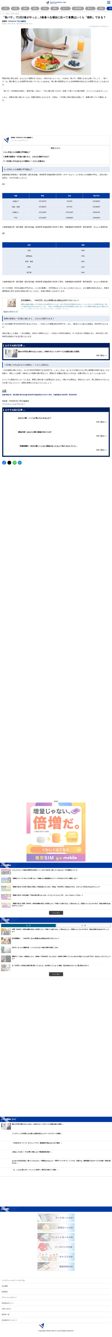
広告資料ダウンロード (9, 1320)
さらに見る (56, 912)
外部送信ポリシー (8, 1303)
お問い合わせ (6, 1308)
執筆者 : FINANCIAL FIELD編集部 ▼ (22, 137)
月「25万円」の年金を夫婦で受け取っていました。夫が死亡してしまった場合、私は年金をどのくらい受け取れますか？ (50, 965)
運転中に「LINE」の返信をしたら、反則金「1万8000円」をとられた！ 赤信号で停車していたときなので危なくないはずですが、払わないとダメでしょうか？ (61, 957)
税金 (35, 8)
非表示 (57, 148)
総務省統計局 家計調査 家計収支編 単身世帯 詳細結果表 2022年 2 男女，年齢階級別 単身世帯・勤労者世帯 (39, 394)
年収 (15, 8)
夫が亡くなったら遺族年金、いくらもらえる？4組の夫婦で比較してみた (35, 947)
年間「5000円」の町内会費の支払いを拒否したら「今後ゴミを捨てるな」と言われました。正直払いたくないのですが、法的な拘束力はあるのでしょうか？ (60, 930)
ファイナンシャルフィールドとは (13, 1280)
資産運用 (77, 8)
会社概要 (5, 1286)
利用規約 (5, 1291)
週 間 (28, 925)
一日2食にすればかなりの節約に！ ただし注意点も (24, 161)
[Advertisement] (56, 119)
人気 (5, 8)
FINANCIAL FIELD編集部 (17, 21)
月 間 (83, 925)
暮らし (90, 8)
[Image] (56, 2)
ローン (65, 8)
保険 (54, 8)
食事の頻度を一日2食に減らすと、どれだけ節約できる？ (26, 156)
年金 (45, 8)
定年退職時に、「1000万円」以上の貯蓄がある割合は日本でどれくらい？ (35, 938)
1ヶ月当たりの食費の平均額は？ (16, 152)
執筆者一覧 (5, 1314)
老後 (101, 8)
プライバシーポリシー (9, 1297)
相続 (25, 8)
